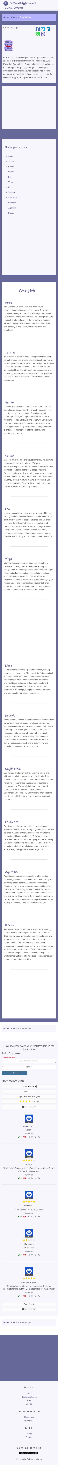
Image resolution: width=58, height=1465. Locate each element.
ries (10, 156)
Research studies (29, 1397)
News (28, 1393)
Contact (29, 1437)
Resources (29, 1417)
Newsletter (29, 1420)
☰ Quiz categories (13, 7)
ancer (11, 172)
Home (6, 17)
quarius (12, 208)
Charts (14, 17)
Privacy (29, 1434)
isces (11, 213)
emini (11, 167)
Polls (29, 1400)
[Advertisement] (29, 107)
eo (9, 177)
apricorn (12, 203)
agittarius (12, 198)
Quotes (29, 1404)
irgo (10, 182)
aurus (11, 162)
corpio (11, 192)
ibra (10, 187)
